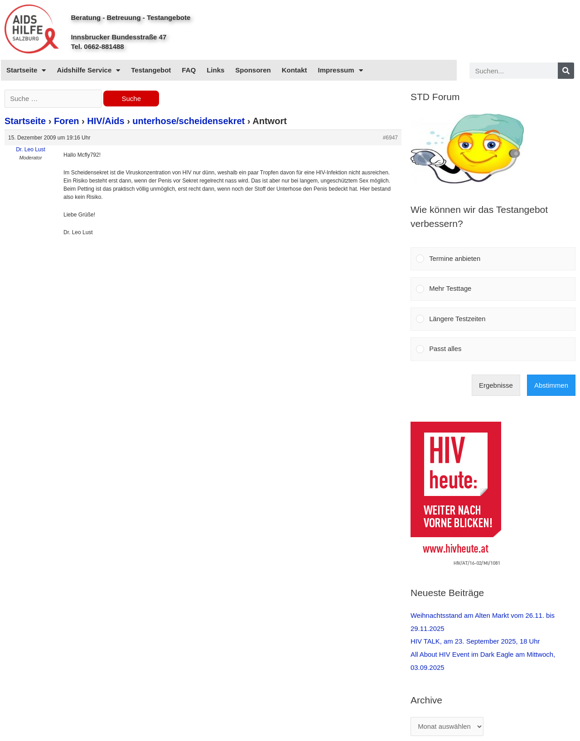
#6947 (390, 138)
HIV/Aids (105, 122)
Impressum (340, 70)
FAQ (189, 70)
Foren (66, 122)
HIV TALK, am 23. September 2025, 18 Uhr (476, 642)
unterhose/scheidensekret (188, 122)
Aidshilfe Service (88, 70)
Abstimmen (551, 386)
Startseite (26, 70)
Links (215, 70)
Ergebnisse (496, 386)
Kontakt (294, 70)
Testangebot (151, 70)
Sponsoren (253, 70)
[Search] (566, 71)
